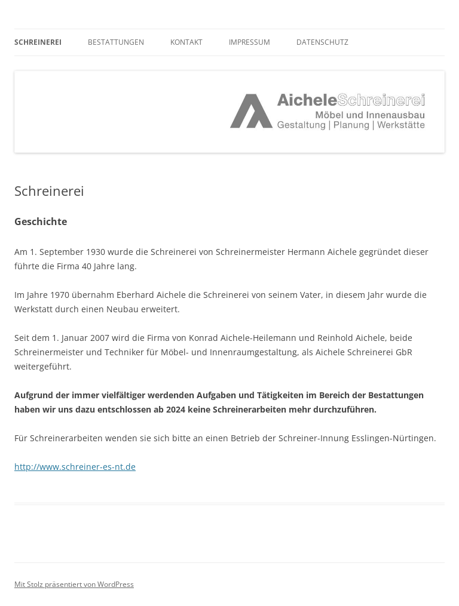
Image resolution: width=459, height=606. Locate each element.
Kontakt (186, 42)
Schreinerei (38, 42)
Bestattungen (116, 42)
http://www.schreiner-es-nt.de (75, 466)
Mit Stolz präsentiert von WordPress (74, 584)
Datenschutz (322, 42)
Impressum (249, 42)
